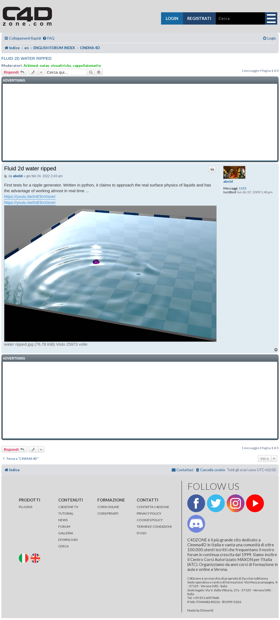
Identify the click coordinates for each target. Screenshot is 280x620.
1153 (242, 188)
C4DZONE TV (68, 507)
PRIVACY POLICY (149, 513)
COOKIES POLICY (150, 520)
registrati (199, 18)
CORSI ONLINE (108, 507)
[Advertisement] (140, 122)
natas (44, 65)
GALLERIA (65, 533)
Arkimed (31, 65)
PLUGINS (25, 507)
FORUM (64, 526)
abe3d (228, 181)
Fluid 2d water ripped (26, 58)
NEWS (63, 520)
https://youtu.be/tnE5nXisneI (30, 196)
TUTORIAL (66, 513)
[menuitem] (48, 38)
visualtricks (61, 65)
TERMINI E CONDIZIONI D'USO (154, 529)
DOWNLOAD (68, 540)
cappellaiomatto (87, 65)
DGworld (206, 610)
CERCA (63, 546)
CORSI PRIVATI (107, 513)
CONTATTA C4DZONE (153, 507)
